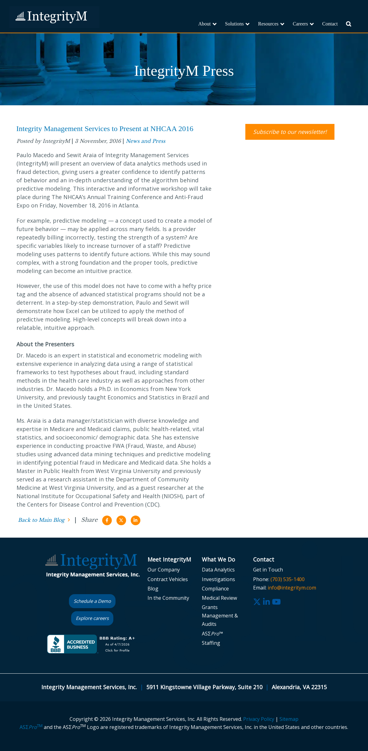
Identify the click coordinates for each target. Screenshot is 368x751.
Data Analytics (218, 569)
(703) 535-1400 (287, 579)
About (204, 23)
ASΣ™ (212, 633)
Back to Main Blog (41, 520)
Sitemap (288, 719)
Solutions (234, 23)
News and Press (145, 141)
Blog (153, 588)
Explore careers (92, 618)
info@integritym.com (292, 587)
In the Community (168, 597)
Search (352, 27)
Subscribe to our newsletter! (290, 131)
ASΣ (31, 727)
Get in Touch (268, 569)
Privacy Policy (258, 719)
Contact (330, 23)
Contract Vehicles (168, 579)
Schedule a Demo (92, 601)
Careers (300, 23)
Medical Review (219, 597)
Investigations (218, 579)
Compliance (215, 588)
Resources (268, 23)
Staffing (211, 642)
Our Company (164, 569)
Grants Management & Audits (220, 615)
